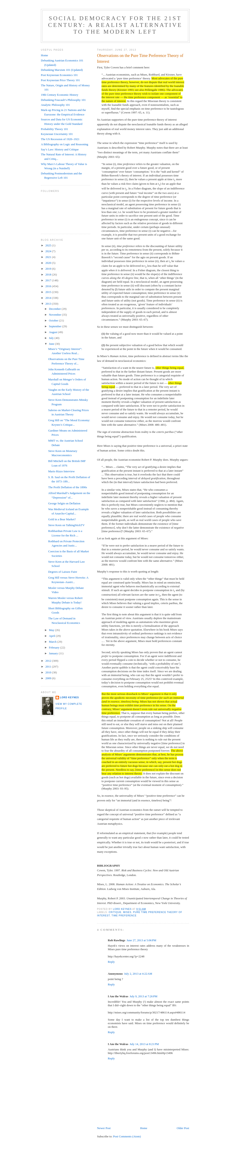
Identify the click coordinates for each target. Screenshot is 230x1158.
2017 (48, 280)
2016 (48, 286)
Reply (111, 961)
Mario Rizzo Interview (61, 471)
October (54, 320)
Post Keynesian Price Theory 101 (60, 80)
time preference (124, 915)
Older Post (183, 1128)
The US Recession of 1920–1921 (60, 139)
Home (143, 1128)
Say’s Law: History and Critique (60, 149)
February (54, 647)
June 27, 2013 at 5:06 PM (141, 940)
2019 (48, 268)
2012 (48, 660)
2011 (48, 666)
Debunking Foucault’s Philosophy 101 (63, 100)
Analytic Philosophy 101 (55, 104)
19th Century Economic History (59, 94)
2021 (48, 257)
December (55, 308)
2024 (48, 251)
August (53, 332)
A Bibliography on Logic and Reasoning (64, 144)
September (55, 326)
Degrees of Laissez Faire (62, 571)
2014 (48, 297)
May (52, 630)
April (52, 636)
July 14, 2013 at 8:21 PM (144, 1044)
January (54, 653)
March (53, 641)
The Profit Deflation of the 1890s (67, 487)
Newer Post (104, 1128)
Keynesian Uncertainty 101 (57, 134)
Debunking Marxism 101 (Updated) (62, 70)
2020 (48, 263)
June (52, 343)
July (52, 338)
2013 (48, 303)
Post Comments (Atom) (127, 1136)
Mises (127, 912)
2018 (48, 274)
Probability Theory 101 (54, 129)
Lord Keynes (69, 697)
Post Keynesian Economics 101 (59, 75)
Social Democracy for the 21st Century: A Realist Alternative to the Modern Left (115, 25)
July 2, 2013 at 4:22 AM (138, 973)
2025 (48, 245)
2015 (48, 292)
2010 (48, 672)
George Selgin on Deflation (64, 503)
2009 (48, 678)
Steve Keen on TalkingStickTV (66, 525)
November (55, 314)
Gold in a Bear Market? (62, 519)
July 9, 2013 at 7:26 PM (143, 996)
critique (115, 912)
